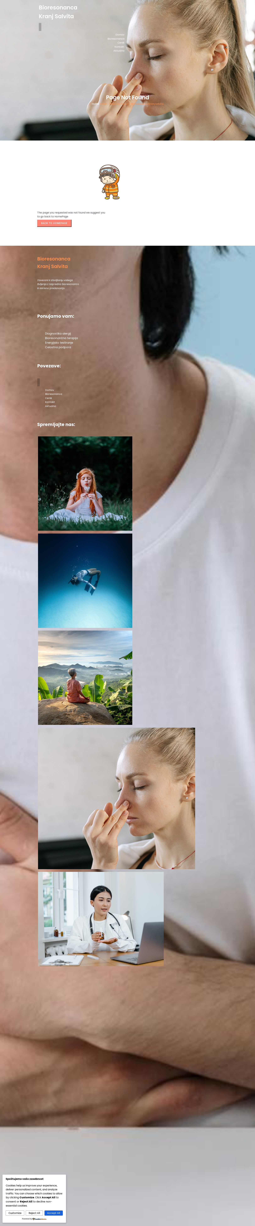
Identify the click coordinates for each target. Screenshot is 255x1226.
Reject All (34, 1213)
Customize (15, 1213)
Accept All (53, 1213)
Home (95, 104)
